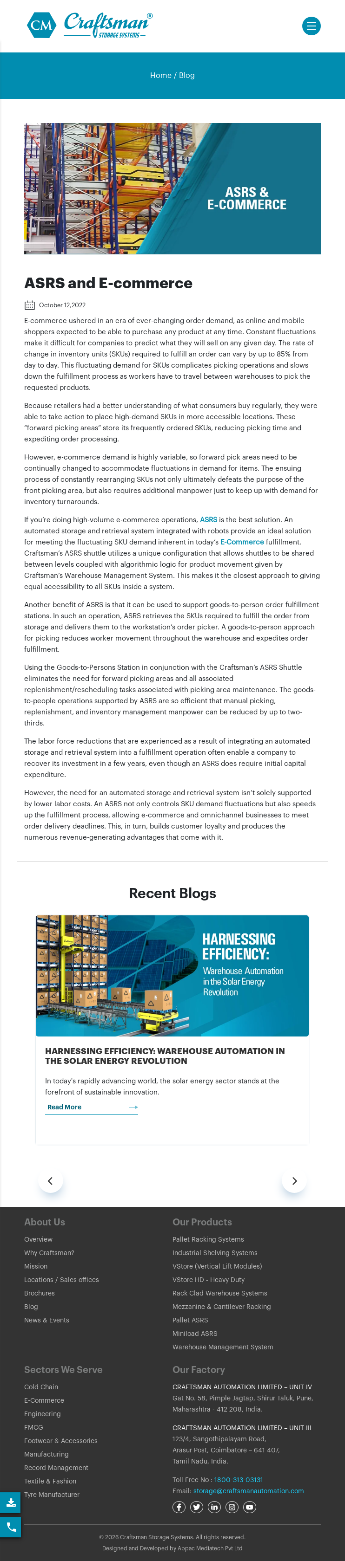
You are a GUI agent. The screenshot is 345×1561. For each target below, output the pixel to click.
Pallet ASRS (190, 1320)
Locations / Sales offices (61, 1280)
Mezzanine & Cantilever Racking (221, 1307)
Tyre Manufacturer (52, 1495)
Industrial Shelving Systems (215, 1253)
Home (161, 75)
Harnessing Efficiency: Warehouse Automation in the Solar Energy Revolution (165, 1056)
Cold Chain (41, 1387)
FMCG (33, 1428)
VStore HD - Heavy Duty (208, 1280)
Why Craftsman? (49, 1253)
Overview (38, 1240)
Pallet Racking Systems (208, 1240)
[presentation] (50, 1180)
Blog (187, 75)
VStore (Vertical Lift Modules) (217, 1266)
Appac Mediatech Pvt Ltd (210, 1548)
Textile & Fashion (50, 1481)
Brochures (39, 1293)
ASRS (209, 520)
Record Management (56, 1468)
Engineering (42, 1414)
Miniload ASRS (195, 1334)
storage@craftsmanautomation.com (248, 1491)
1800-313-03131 (237, 1480)
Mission (35, 1266)
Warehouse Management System (222, 1347)
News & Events (46, 1320)
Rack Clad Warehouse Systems (219, 1293)
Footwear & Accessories (61, 1441)
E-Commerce (242, 542)
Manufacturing (46, 1454)
